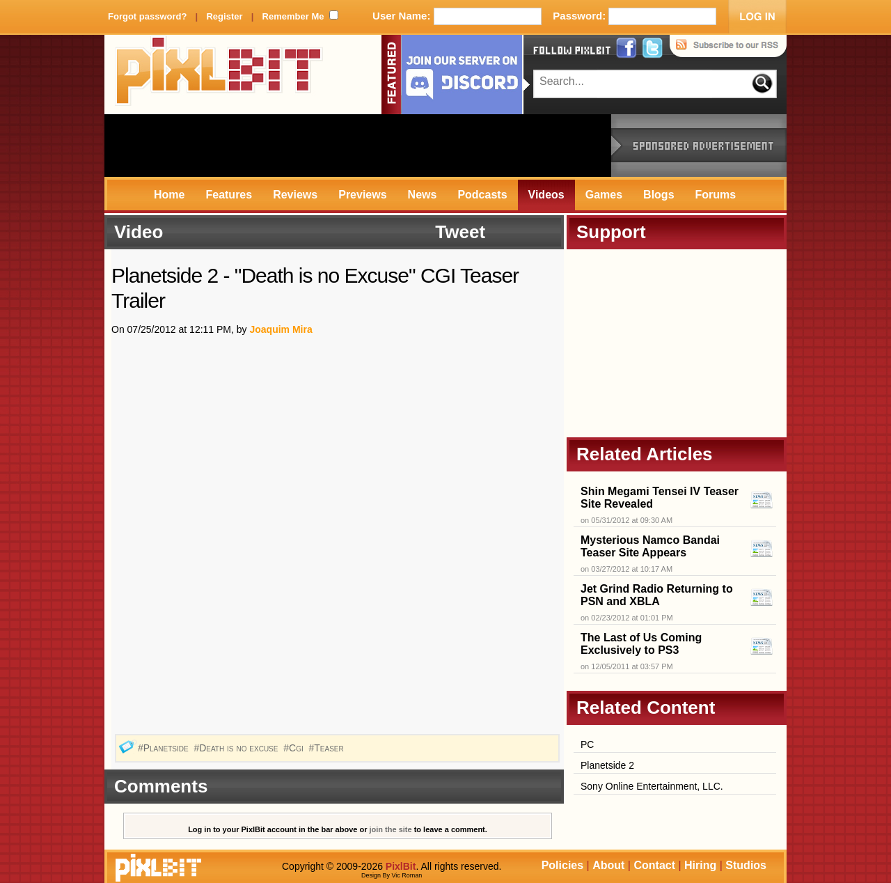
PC (587, 744)
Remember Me (293, 16)
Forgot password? (147, 16)
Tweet (460, 231)
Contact (654, 865)
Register (224, 16)
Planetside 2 (607, 765)
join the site (391, 829)
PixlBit (219, 74)
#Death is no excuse (237, 747)
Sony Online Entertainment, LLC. (652, 786)
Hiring (700, 865)
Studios (745, 865)
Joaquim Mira (280, 329)
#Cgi (294, 747)
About (608, 865)
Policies (562, 865)
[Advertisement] (357, 145)
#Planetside (164, 747)
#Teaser (327, 747)
